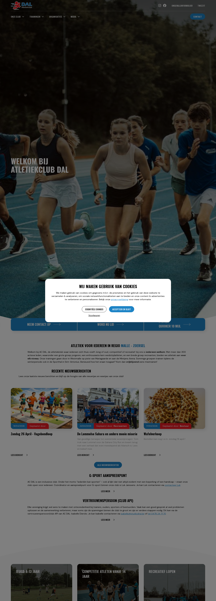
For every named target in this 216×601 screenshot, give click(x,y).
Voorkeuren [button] (94, 315)
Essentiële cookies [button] (94, 309)
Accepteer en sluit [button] (121, 309)
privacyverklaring (119, 299)
